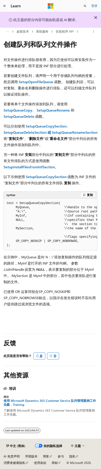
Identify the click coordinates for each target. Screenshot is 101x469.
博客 (46, 456)
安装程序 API (65, 31)
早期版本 (31, 456)
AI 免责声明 (12, 456)
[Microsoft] (50, 6)
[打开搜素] (85, 6)
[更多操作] (93, 31)
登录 (94, 6)
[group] (50, 224)
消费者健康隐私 (14, 463)
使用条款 (40, 463)
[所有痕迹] (7, 31)
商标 (55, 463)
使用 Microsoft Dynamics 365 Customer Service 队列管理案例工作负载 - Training (50, 403)
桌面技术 (22, 31)
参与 (61, 456)
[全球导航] (4, 6)
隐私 (72, 456)
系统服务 (42, 31)
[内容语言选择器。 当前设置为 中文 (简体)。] (16, 445)
